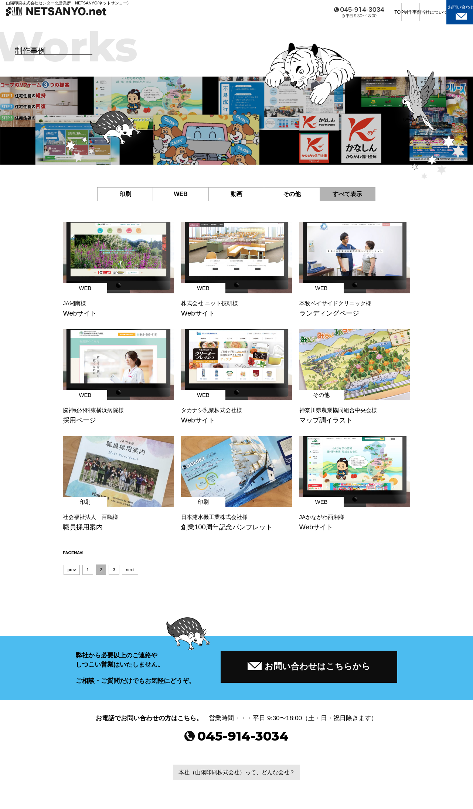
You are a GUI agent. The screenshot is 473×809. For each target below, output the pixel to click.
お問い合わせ (450, 14)
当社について (406, 14)
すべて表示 (347, 194)
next (131, 571)
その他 (292, 194)
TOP (325, 14)
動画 (236, 194)
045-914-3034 (236, 742)
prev (72, 571)
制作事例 (366, 14)
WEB (181, 194)
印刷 (125, 194)
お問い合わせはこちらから (309, 668)
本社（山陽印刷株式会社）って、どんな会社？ (236, 779)
